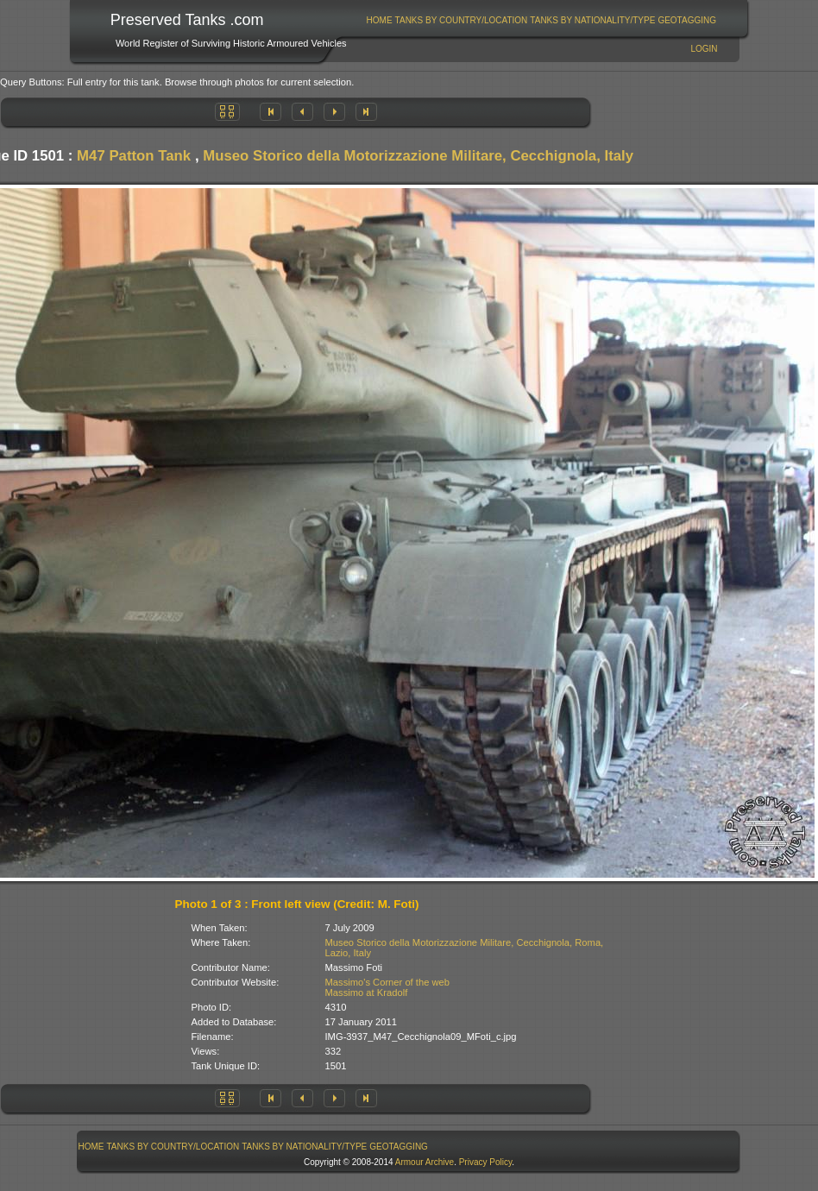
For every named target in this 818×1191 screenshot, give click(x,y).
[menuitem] (379, 20)
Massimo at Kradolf (366, 992)
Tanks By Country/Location (461, 20)
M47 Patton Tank (134, 156)
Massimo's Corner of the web (387, 982)
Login (703, 49)
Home (380, 20)
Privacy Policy (486, 1162)
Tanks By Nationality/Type (592, 20)
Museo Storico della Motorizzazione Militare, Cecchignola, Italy (418, 156)
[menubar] (541, 20)
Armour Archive (424, 1162)
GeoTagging (687, 20)
